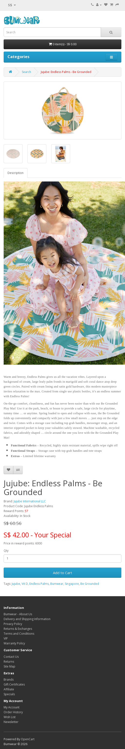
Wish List (10, 717)
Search (26, 72)
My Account (11, 707)
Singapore (72, 584)
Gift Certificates (14, 684)
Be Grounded (89, 584)
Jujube (16, 584)
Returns (9, 661)
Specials (9, 694)
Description (16, 173)
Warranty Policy (14, 643)
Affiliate (9, 689)
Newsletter (11, 722)
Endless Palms (39, 584)
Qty (6, 551)
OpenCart (27, 739)
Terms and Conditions (19, 634)
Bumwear (56, 584)
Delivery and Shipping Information (27, 619)
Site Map (9, 666)
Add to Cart (62, 572)
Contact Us (11, 657)
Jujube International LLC (30, 501)
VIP (6, 638)
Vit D (25, 584)
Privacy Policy (13, 624)
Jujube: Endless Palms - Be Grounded (66, 72)
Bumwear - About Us (18, 614)
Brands (9, 679)
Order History (13, 712)
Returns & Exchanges (18, 629)
